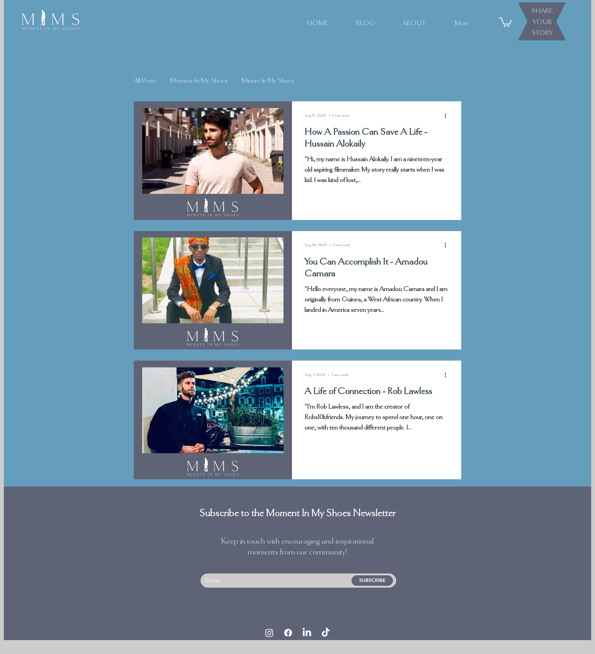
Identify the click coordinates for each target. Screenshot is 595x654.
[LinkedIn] (307, 633)
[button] (505, 21)
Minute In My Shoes (267, 80)
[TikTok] (325, 633)
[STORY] (542, 32)
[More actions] (447, 115)
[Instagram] (269, 633)
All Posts (145, 80)
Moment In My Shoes (198, 80)
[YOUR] (542, 22)
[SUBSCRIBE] (372, 580)
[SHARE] (542, 10)
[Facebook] (288, 633)
